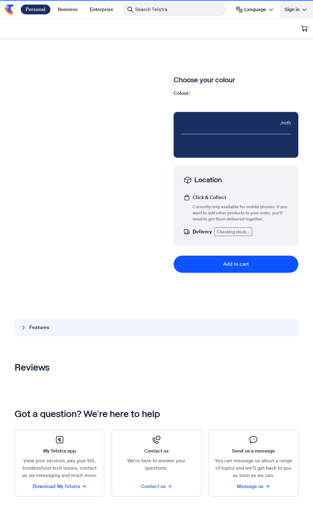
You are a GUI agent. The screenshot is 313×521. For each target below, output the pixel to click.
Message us (253, 486)
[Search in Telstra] (174, 9)
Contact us (156, 486)
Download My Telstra (60, 486)
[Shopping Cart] (304, 28)
